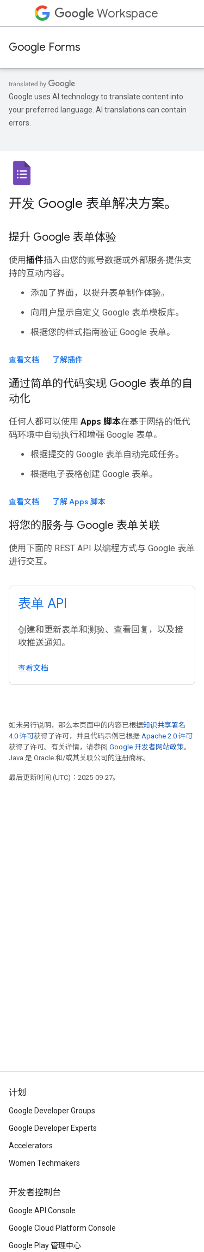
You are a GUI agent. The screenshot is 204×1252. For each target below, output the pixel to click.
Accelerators (31, 1145)
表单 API (42, 603)
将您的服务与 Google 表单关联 (84, 525)
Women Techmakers (44, 1163)
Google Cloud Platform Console (62, 1228)
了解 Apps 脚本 (79, 501)
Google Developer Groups (52, 1110)
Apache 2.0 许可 (167, 736)
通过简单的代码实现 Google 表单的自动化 (101, 391)
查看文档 (24, 360)
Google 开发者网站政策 (146, 747)
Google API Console (42, 1210)
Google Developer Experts (53, 1128)
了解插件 (67, 360)
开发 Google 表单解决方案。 (93, 203)
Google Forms (45, 47)
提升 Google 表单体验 (62, 237)
